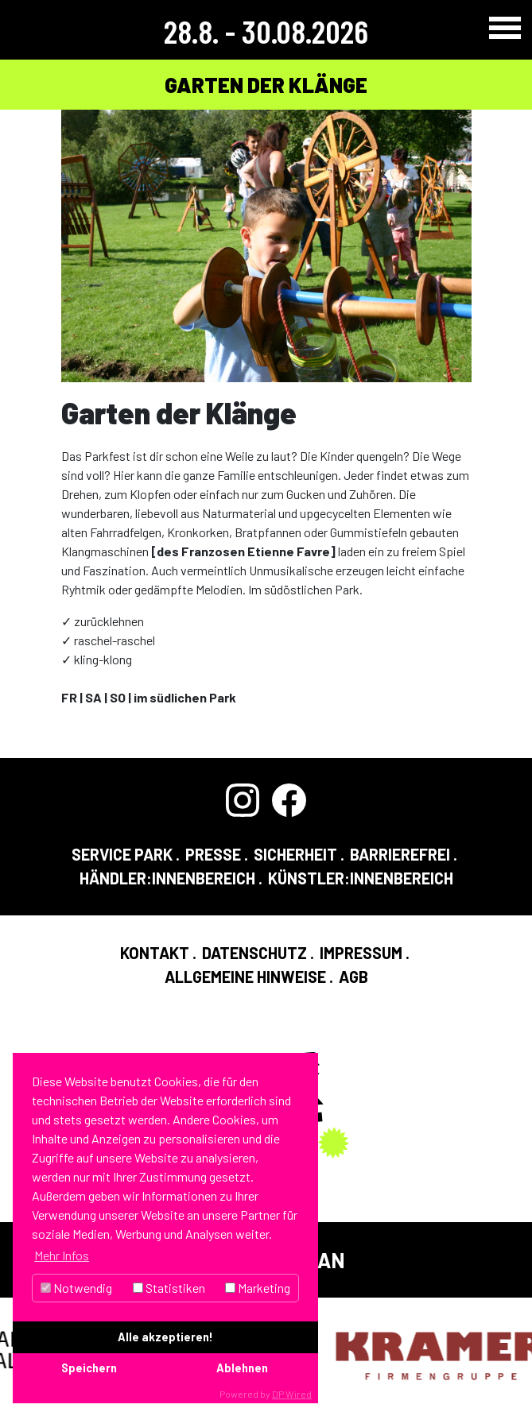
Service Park (122, 854)
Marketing (257, 1287)
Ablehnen (242, 1368)
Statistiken (169, 1287)
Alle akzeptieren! (165, 1337)
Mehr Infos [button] (61, 1255)
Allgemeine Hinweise (245, 976)
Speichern (89, 1368)
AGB (353, 976)
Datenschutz (254, 952)
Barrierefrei (400, 854)
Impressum (361, 952)
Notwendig (76, 1287)
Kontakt (154, 952)
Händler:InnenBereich (167, 878)
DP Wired (292, 1393)
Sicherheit (295, 854)
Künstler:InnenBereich (360, 878)
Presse (213, 854)
